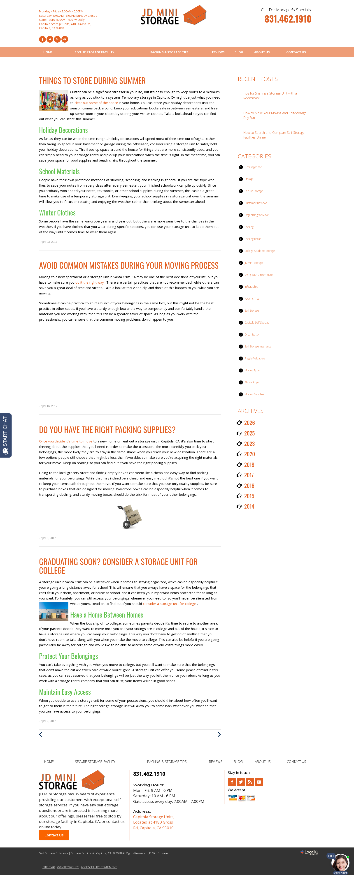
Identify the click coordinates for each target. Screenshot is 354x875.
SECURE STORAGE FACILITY (94, 52)
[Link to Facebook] (42, 39)
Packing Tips (252, 299)
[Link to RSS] (250, 782)
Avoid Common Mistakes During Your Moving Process (129, 265)
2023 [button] (249, 443)
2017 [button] (249, 475)
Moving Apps (252, 370)
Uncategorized (253, 167)
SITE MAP (48, 867)
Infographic (251, 287)
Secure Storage (254, 191)
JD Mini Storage (254, 263)
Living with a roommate (259, 275)
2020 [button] (249, 454)
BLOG (239, 52)
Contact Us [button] (54, 835)
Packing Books (253, 239)
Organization (252, 334)
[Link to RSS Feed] (57, 39)
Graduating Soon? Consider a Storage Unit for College (118, 565)
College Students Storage (260, 251)
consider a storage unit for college (170, 603)
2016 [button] (249, 485)
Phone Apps (252, 382)
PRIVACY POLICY (68, 867)
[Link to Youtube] (64, 39)
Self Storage (252, 310)
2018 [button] (249, 464)
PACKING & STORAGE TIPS (169, 52)
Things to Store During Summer (92, 80)
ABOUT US (262, 52)
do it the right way (90, 282)
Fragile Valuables (255, 358)
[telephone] (288, 21)
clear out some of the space (97, 102)
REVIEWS (218, 52)
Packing (249, 227)
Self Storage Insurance (258, 346)
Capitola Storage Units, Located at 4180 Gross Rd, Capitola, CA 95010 (153, 822)
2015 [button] (249, 496)
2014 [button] (249, 506)
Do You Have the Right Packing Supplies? (107, 429)
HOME (47, 52)
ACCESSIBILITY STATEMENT (99, 867)
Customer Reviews (256, 203)
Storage (249, 179)
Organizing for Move (257, 215)
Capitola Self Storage (257, 322)
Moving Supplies (254, 394)
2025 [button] (249, 433)
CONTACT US (296, 52)
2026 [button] (249, 422)
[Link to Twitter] (50, 39)
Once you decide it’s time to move (66, 441)
